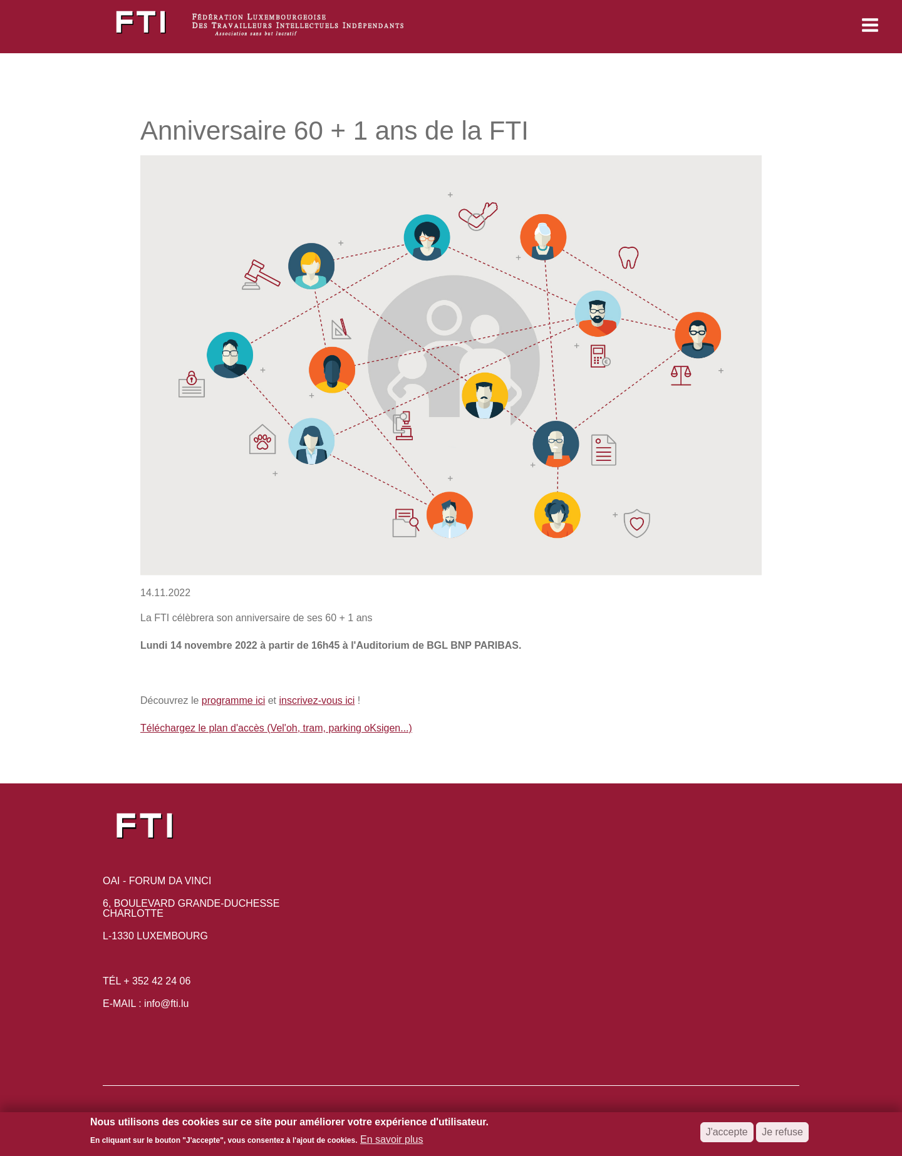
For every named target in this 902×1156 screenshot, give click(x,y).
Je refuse (782, 1135)
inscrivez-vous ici (317, 700)
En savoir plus (391, 1143)
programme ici (233, 700)
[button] (786, 25)
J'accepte (727, 1135)
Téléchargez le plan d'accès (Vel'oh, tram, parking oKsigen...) (276, 728)
